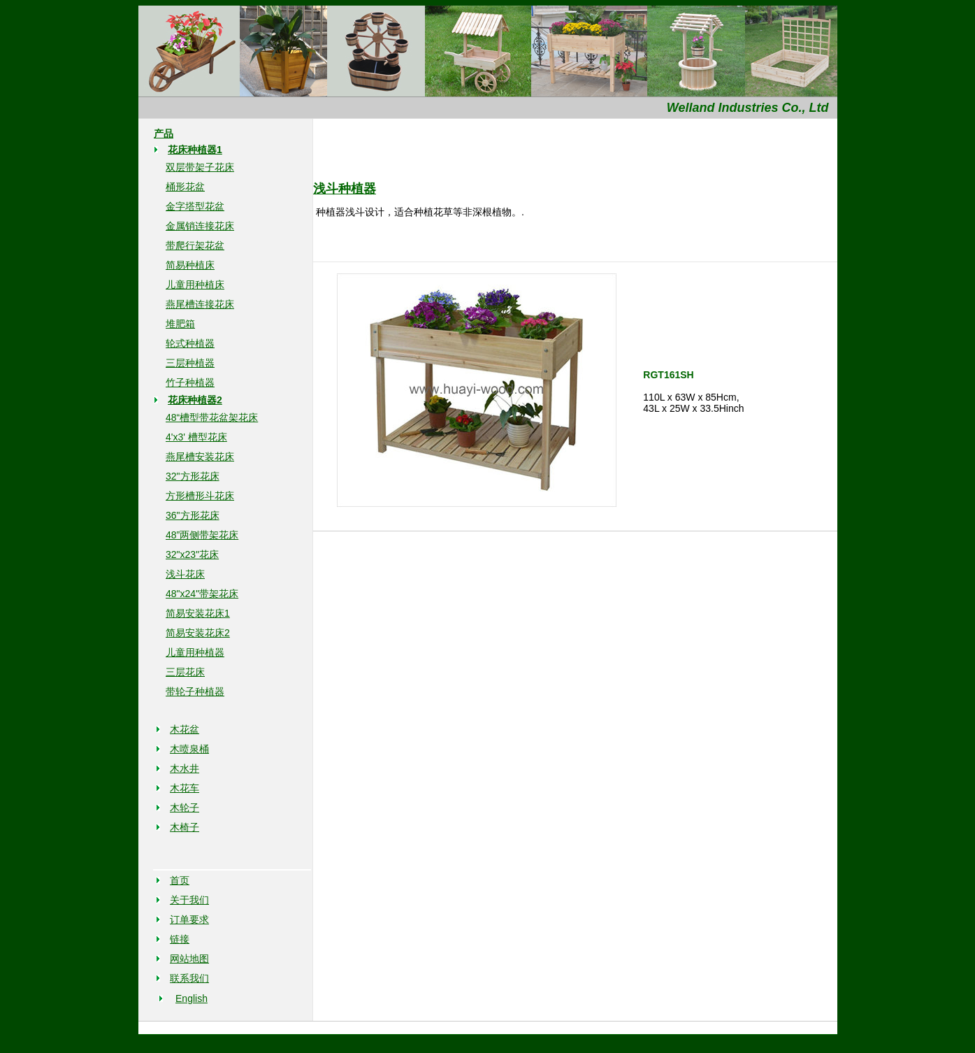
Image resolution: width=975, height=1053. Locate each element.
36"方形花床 (192, 515)
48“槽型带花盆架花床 (212, 417)
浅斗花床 (185, 574)
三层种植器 (190, 362)
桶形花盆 (185, 186)
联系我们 (189, 978)
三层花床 (185, 672)
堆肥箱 (180, 323)
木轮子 (184, 807)
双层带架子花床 (200, 167)
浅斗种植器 (344, 189)
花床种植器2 (195, 400)
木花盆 (184, 729)
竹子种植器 (190, 382)
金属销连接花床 (200, 225)
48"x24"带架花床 (202, 593)
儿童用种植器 (195, 652)
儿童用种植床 (195, 284)
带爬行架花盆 (195, 245)
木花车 (184, 788)
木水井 (184, 768)
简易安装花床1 (198, 613)
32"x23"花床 (192, 554)
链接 (179, 939)
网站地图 (189, 958)
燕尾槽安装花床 (200, 456)
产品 (163, 133)
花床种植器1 (195, 149)
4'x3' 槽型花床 (196, 437)
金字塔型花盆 (195, 206)
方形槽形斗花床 (200, 495)
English (191, 998)
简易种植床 (190, 265)
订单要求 (189, 919)
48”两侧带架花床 (202, 534)
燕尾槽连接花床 (200, 304)
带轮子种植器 (195, 691)
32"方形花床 (192, 476)
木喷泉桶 (189, 748)
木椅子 (184, 827)
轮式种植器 (190, 343)
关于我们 (189, 899)
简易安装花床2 (198, 632)
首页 (179, 880)
